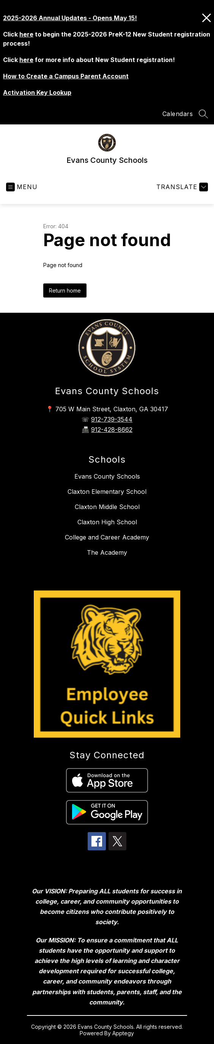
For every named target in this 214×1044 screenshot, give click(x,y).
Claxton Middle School (107, 507)
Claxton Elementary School (107, 491)
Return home (65, 290)
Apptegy (123, 1033)
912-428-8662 (111, 429)
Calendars (177, 114)
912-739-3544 (111, 419)
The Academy (107, 552)
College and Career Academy (107, 537)
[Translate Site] (181, 187)
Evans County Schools (107, 476)
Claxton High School (107, 522)
